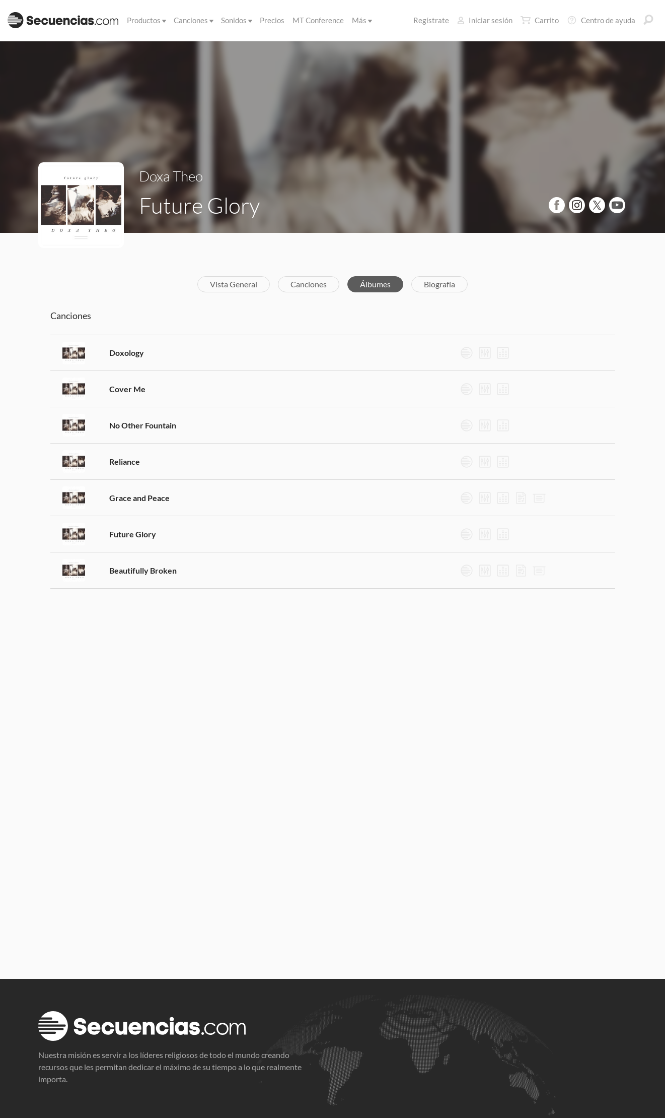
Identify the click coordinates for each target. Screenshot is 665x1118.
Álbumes (375, 284)
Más (361, 20)
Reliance (124, 461)
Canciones (193, 20)
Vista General (233, 284)
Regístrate (431, 20)
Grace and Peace (139, 498)
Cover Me (127, 389)
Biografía (439, 284)
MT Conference (318, 20)
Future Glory (132, 534)
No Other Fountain (142, 425)
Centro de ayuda (601, 20)
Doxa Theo (171, 175)
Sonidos (236, 20)
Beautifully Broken (143, 570)
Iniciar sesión (484, 20)
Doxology (126, 352)
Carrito (540, 20)
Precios (272, 20)
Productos (146, 20)
